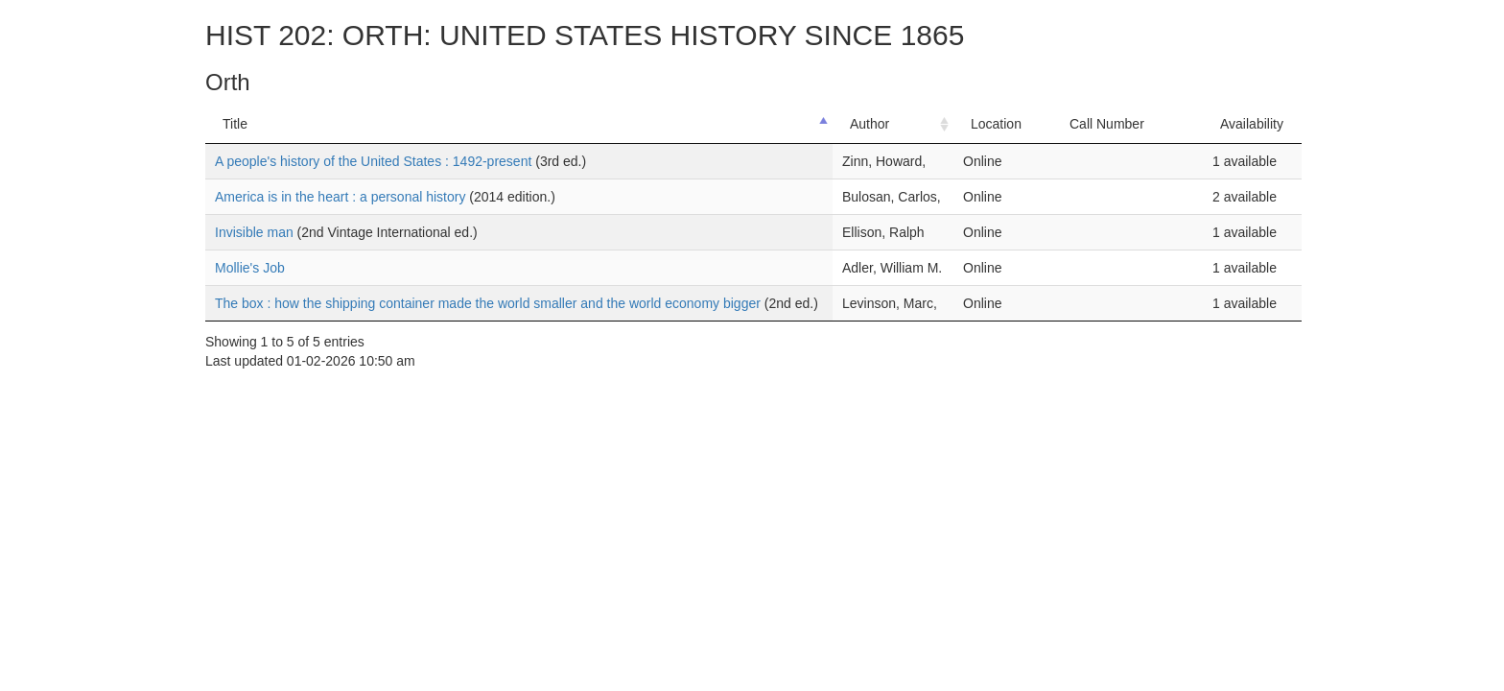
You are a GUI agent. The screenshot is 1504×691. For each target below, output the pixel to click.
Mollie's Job (250, 267)
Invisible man (256, 232)
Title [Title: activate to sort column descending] (235, 123)
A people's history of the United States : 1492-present (375, 161)
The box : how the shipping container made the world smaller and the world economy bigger (489, 303)
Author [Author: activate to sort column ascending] (869, 123)
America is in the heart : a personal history (342, 196)
